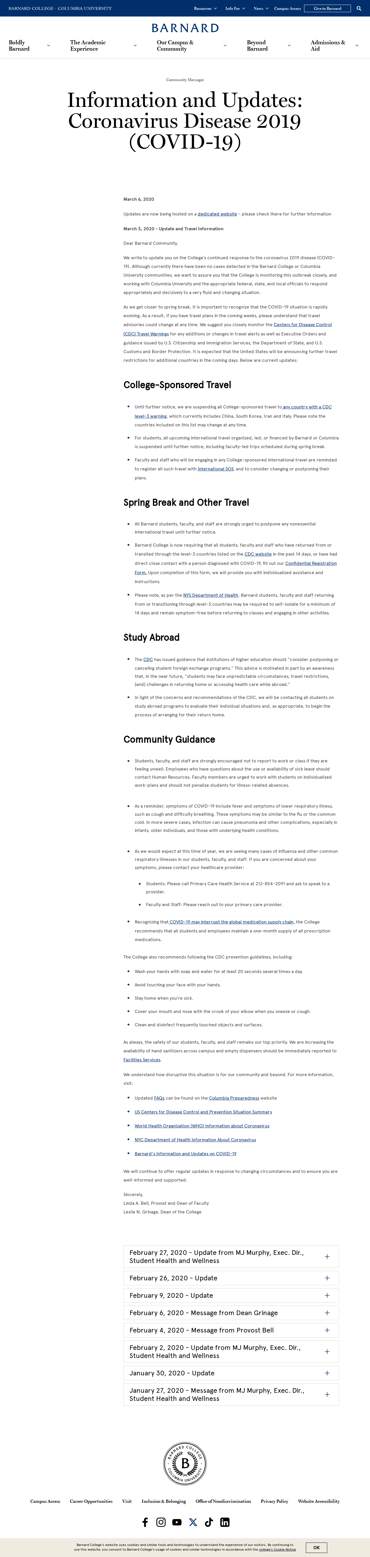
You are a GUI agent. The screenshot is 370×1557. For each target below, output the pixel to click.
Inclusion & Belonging (164, 1501)
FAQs (159, 1098)
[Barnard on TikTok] (209, 1522)
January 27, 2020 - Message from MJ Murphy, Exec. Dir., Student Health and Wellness (217, 1394)
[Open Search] (359, 8)
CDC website (258, 554)
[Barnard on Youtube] (177, 1522)
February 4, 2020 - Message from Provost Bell (202, 1330)
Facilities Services (141, 1060)
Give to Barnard (327, 8)
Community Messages (185, 79)
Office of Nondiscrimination (223, 1501)
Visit (127, 1501)
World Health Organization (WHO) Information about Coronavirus (202, 1126)
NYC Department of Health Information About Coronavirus (195, 1139)
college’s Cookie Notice (277, 1549)
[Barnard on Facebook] (145, 1522)
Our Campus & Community (175, 45)
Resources (205, 8)
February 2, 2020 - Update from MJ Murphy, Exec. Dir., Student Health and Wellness (215, 1351)
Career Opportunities (91, 1501)
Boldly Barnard (19, 45)
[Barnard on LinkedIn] (225, 1522)
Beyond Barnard (257, 45)
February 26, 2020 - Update (173, 1278)
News (261, 8)
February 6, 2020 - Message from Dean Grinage (204, 1312)
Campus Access (287, 8)
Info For (235, 8)
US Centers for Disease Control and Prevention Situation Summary (203, 1112)
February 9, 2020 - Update (171, 1295)
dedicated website (217, 214)
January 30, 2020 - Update (172, 1373)
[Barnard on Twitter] (193, 1522)
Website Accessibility (319, 1501)
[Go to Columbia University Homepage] (84, 8)
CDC (148, 659)
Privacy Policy (274, 1501)
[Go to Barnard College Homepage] (32, 8)
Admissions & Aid (328, 45)
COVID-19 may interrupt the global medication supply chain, (232, 922)
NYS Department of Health (210, 595)
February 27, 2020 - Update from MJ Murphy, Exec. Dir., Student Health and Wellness (217, 1256)
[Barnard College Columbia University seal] (185, 1463)
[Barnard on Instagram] (161, 1522)
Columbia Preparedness (234, 1098)
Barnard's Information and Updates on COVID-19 (185, 1153)
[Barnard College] (185, 24)
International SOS (215, 469)
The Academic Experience (88, 45)
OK (316, 1548)
